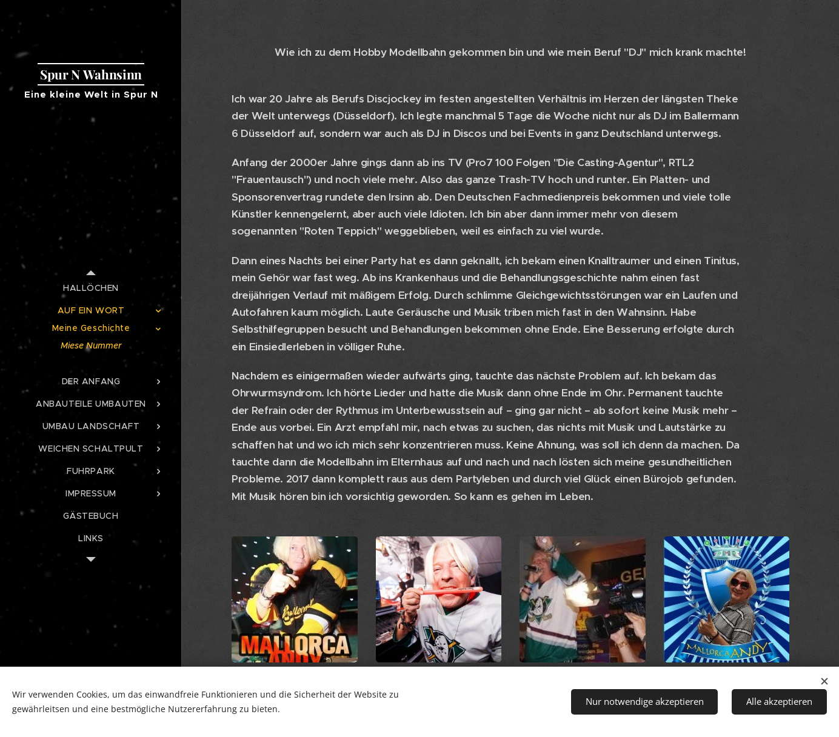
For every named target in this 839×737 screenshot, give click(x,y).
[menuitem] (91, 288)
